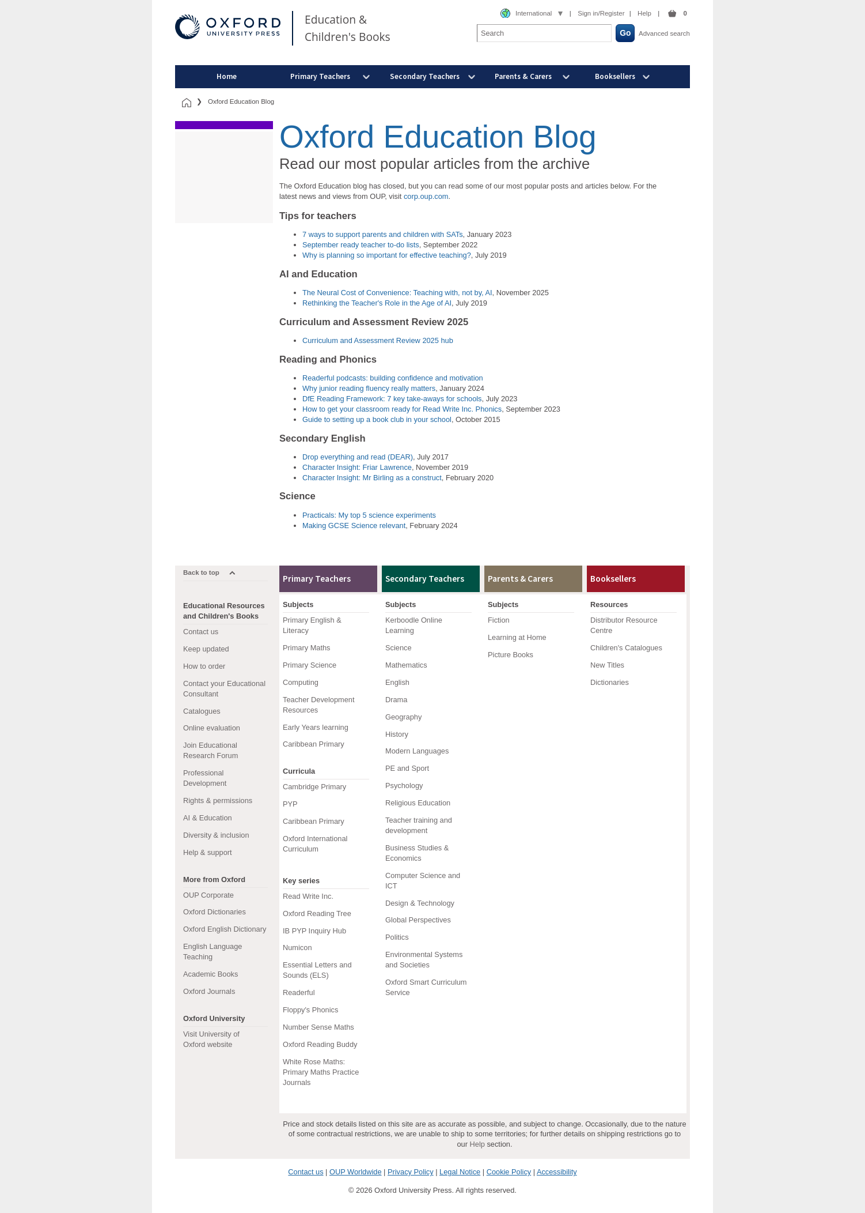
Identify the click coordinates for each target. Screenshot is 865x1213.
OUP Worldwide (355, 1171)
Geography (403, 717)
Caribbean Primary (313, 744)
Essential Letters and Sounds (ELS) (317, 970)
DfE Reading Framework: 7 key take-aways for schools (392, 398)
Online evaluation (211, 728)
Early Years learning (315, 727)
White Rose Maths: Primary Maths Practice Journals (321, 1072)
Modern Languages (417, 751)
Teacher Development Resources (318, 704)
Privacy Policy (411, 1171)
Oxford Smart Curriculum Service (426, 987)
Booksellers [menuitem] (615, 76)
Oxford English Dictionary (224, 929)
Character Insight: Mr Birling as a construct (372, 477)
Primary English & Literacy (312, 625)
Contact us (200, 631)
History (396, 734)
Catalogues (202, 711)
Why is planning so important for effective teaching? (386, 255)
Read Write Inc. (308, 896)
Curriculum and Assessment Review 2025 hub (377, 340)
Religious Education (417, 802)
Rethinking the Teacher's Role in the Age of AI (377, 303)
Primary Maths (306, 647)
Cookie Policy (509, 1171)
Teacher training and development (418, 825)
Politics (397, 937)
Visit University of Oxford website (211, 1039)
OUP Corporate (208, 895)
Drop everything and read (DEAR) (357, 457)
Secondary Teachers (424, 578)
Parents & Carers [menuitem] (523, 76)
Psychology (404, 785)
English (397, 682)
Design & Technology (419, 903)
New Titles (607, 665)
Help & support (207, 852)
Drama (396, 699)
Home (227, 76)
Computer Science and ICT (422, 880)
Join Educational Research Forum (210, 750)
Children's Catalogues (626, 647)
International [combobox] (533, 13)
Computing (300, 682)
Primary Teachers (317, 578)
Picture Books (510, 654)
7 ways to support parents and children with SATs (382, 234)
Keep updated (206, 649)
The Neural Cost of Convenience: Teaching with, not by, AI (397, 292)
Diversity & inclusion (216, 835)
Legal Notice (459, 1171)
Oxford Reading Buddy (320, 1044)
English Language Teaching (212, 951)
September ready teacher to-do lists (360, 244)
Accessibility (557, 1171)
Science (398, 647)
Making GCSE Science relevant (353, 525)
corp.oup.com (426, 196)
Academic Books (210, 974)
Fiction (499, 620)
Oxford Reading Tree (317, 913)
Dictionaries (609, 682)
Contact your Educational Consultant (224, 688)
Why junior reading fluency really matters (368, 388)
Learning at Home (517, 637)
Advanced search (664, 33)
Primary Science (309, 665)
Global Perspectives (418, 920)
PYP (290, 804)
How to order (204, 666)
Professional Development (204, 778)
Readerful (299, 992)
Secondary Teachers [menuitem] (425, 76)
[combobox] (531, 14)
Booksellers (613, 578)
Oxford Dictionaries (214, 911)
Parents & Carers (520, 578)
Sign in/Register (601, 13)
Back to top (201, 572)
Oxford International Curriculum (315, 843)
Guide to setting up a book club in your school (377, 419)
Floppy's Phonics (310, 1009)
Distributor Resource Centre (624, 625)
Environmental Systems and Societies (423, 959)
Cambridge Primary (314, 786)
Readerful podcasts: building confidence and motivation (392, 378)
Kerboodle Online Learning (413, 625)
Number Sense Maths (318, 1027)
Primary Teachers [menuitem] (320, 76)
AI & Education (207, 817)
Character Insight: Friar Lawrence (357, 467)
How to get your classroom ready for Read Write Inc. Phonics (402, 409)
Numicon (297, 947)
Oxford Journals (209, 991)
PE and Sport (407, 768)
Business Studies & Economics (417, 852)
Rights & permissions (217, 800)
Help (644, 13)
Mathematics (406, 665)
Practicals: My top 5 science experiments (369, 515)
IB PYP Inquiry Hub (314, 930)
